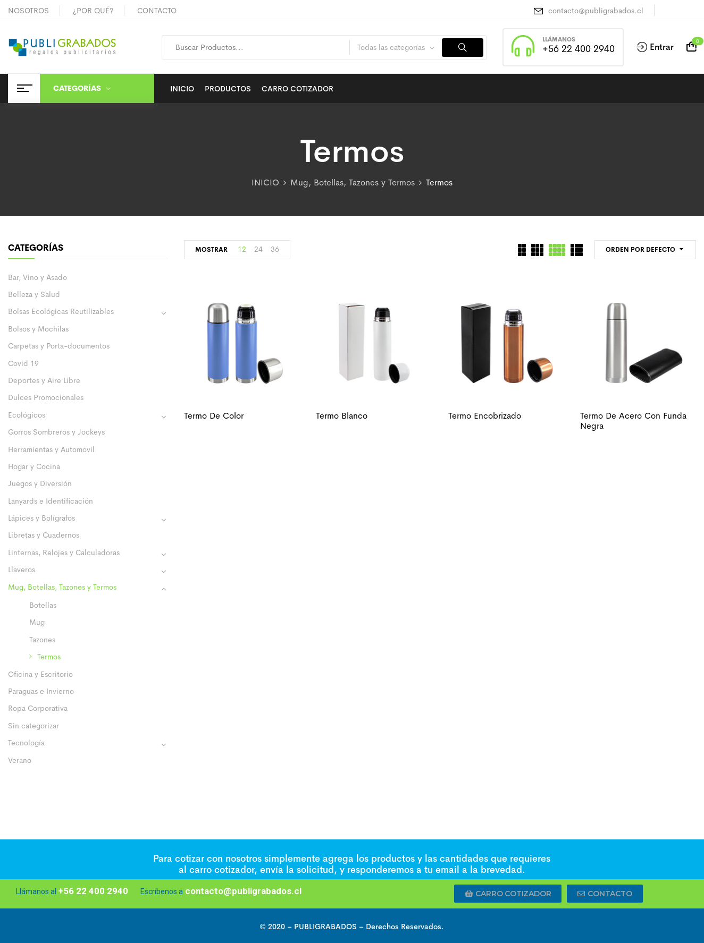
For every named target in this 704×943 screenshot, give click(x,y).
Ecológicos (26, 415)
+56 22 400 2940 (578, 49)
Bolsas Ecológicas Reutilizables (61, 311)
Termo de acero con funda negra (633, 420)
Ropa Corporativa (38, 708)
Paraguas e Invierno (41, 691)
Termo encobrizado (484, 415)
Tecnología (26, 742)
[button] (508, 894)
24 (258, 249)
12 (242, 249)
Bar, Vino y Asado (37, 277)
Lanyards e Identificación (50, 501)
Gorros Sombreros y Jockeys (56, 432)
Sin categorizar (33, 725)
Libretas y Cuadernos (43, 535)
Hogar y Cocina (34, 466)
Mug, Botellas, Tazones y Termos (352, 182)
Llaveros (21, 569)
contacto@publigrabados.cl (595, 10)
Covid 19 (23, 363)
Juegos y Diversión (40, 483)
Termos (49, 656)
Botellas (42, 605)
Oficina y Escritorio (40, 674)
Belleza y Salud (34, 294)
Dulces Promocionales (45, 397)
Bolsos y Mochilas (38, 329)
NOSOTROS (28, 10)
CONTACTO (157, 10)
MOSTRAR (211, 249)
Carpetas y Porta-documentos (59, 346)
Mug (37, 622)
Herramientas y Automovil (51, 449)
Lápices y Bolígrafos (41, 518)
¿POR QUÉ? (93, 10)
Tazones (42, 639)
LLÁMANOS (558, 39)
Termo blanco (341, 415)
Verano (19, 760)
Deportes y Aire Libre (44, 380)
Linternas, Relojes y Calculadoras (64, 552)
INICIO (265, 182)
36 (275, 249)
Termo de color (214, 415)
